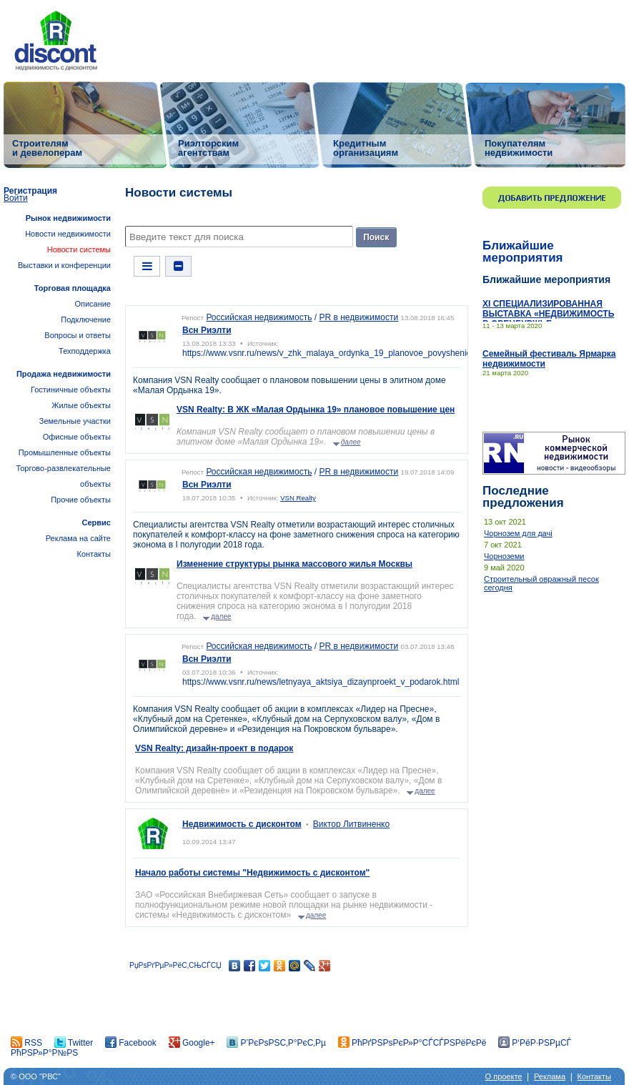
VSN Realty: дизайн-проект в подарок (214, 748)
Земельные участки (75, 421)
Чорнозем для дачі (518, 533)
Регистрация (30, 191)
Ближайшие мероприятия (522, 251)
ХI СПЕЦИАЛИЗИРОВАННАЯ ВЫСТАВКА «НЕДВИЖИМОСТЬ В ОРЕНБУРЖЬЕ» (548, 314)
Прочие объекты (81, 499)
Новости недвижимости (68, 233)
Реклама (549, 1076)
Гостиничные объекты (71, 389)
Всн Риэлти (207, 330)
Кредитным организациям (365, 147)
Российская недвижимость (259, 317)
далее (351, 442)
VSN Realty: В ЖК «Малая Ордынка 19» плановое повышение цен (316, 410)
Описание (92, 303)
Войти (16, 198)
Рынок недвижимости (68, 218)
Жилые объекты (81, 405)
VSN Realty (298, 498)
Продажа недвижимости (63, 374)
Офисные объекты (77, 436)
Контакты (93, 554)
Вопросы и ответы (77, 335)
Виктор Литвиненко (351, 824)
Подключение (86, 319)
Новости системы (79, 249)
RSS (26, 1043)
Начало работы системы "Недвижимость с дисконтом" (252, 873)
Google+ (192, 1043)
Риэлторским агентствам (208, 147)
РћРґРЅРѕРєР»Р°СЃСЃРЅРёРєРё (412, 1043)
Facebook (131, 1043)
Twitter (73, 1043)
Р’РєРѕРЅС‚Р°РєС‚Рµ (276, 1043)
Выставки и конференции (64, 265)
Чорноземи (504, 556)
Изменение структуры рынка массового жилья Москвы (294, 564)
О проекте (503, 1076)
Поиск (376, 237)
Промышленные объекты (65, 452)
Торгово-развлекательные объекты (63, 476)
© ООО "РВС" (36, 1076)
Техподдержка (85, 351)
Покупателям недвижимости (519, 147)
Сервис (96, 522)
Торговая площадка (72, 288)
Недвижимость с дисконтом (242, 824)
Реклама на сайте (78, 538)
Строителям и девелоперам (47, 147)
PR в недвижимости (359, 317)
